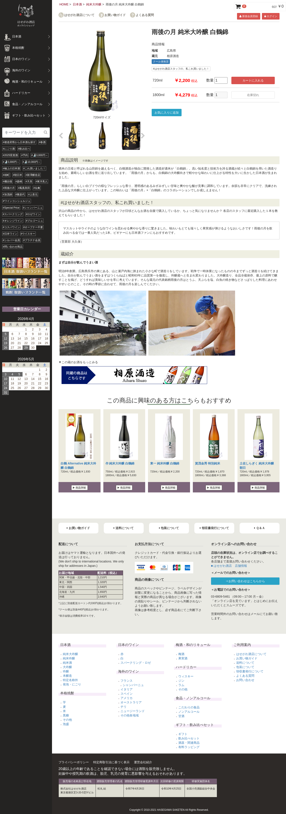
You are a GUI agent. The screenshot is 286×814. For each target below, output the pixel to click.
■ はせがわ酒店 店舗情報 (229, 565)
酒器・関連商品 (189, 742)
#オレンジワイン (13, 220)
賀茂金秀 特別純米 (207, 463)
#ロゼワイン (33, 214)
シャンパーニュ (133, 685)
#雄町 (6, 175)
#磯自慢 (7, 181)
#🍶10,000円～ (32, 161)
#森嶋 (19, 181)
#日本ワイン (10, 233)
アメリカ (126, 698)
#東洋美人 (42, 181)
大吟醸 (67, 667)
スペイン (126, 693)
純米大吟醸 (93, 4)
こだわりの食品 (189, 707)
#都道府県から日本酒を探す (19, 142)
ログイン (270, 16)
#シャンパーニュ (33, 207)
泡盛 (66, 724)
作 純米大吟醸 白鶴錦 (120, 463)
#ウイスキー (28, 233)
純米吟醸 (69, 658)
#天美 (29, 181)
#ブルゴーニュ (34, 220)
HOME (63, 4)
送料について (245, 662)
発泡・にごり (72, 684)
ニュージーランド (132, 711)
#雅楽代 (20, 194)
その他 (67, 719)
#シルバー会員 (11, 240)
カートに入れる (253, 80)
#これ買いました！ (34, 168)
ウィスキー (185, 676)
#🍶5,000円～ (11, 161)
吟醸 (66, 671)
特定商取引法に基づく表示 (111, 762)
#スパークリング (13, 214)
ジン (181, 680)
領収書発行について (249, 671)
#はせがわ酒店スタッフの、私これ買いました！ (181, 68)
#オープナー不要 (33, 227)
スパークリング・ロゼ (135, 662)
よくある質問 (145, 15)
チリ (123, 706)
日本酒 (77, 4)
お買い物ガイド (115, 15)
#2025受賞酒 (10, 155)
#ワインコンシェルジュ (16, 201)
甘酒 (181, 716)
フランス (126, 680)
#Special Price (11, 207)
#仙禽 (36, 188)
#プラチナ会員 (32, 240)
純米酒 (67, 662)
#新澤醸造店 (33, 175)
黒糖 (66, 715)
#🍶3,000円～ (39, 155)
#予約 (24, 155)
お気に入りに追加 (166, 112)
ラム (181, 685)
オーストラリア (131, 702)
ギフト (182, 734)
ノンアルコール (189, 711)
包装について (245, 667)
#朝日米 (17, 175)
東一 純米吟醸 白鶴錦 (164, 463)
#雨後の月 (9, 188)
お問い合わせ (245, 680)
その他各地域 (129, 715)
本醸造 (67, 675)
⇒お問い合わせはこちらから (245, 581)
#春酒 (42, 142)
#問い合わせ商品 (13, 246)
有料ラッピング (189, 747)
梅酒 (181, 654)
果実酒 (182, 658)
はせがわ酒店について (79, 15)
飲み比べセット (189, 738)
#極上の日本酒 (11, 168)
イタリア (126, 689)
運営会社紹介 (143, 762)
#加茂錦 (7, 194)
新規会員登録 (248, 16)
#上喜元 (32, 194)
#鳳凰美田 (24, 188)
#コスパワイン (11, 227)
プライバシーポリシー (73, 762)
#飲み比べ (24, 148)
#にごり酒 (9, 148)
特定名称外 (70, 680)
